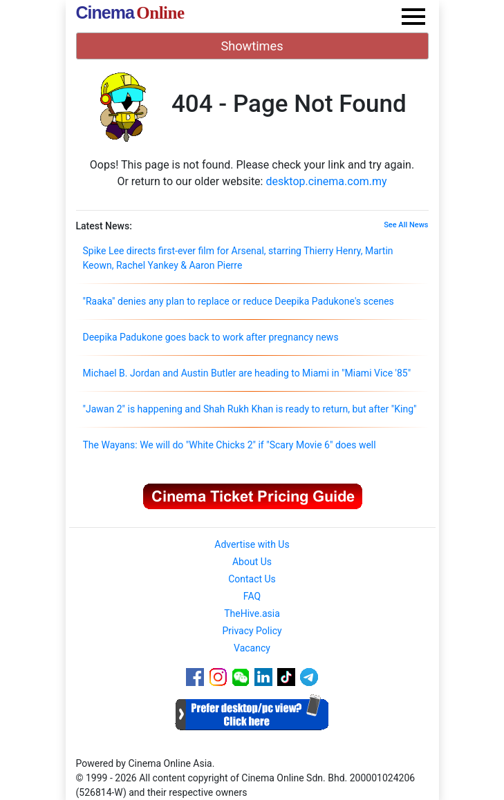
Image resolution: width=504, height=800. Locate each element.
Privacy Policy (251, 630)
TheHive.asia (252, 613)
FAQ (252, 596)
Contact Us (252, 578)
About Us (252, 561)
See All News (406, 224)
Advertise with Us (251, 544)
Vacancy (252, 648)
